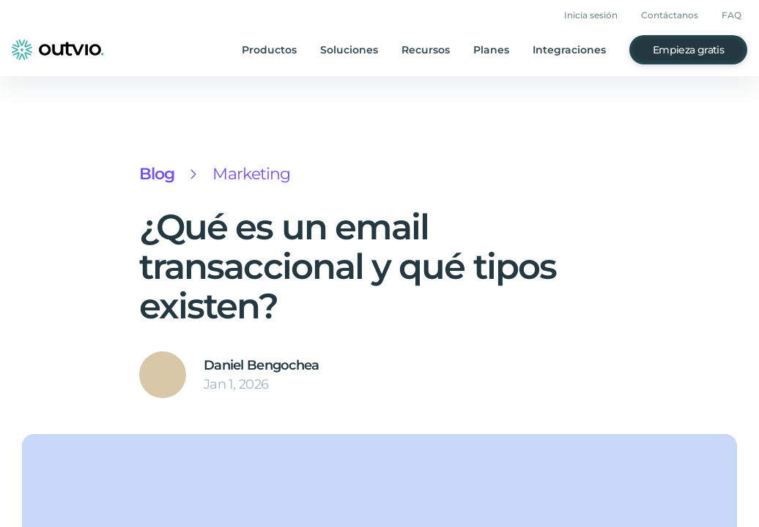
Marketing (246, 174)
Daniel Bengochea (257, 365)
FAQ (733, 16)
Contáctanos (674, 16)
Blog (155, 174)
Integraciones (577, 50)
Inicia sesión (599, 16)
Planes (502, 50)
